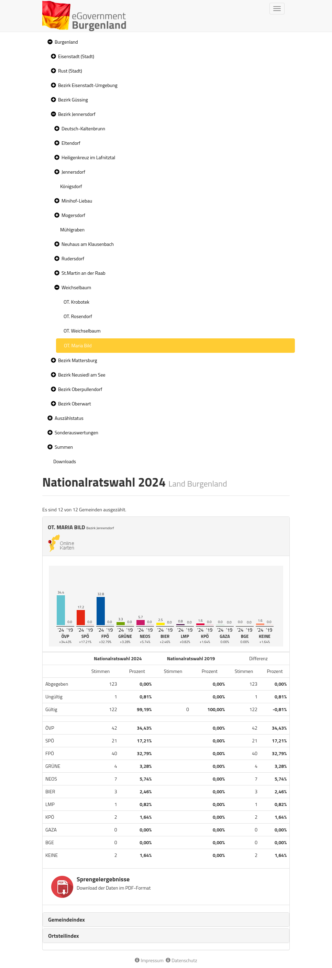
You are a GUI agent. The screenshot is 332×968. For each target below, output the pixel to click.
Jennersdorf (73, 171)
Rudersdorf (73, 258)
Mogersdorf (73, 215)
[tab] (166, 919)
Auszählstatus (69, 418)
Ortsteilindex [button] (63, 936)
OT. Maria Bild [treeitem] (78, 345)
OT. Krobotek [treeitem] (76, 301)
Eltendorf (71, 142)
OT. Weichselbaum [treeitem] (82, 330)
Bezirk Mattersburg (77, 360)
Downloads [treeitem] (64, 461)
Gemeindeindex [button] (66, 919)
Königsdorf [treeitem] (71, 186)
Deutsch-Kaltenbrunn (83, 128)
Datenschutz (181, 960)
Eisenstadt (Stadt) (76, 56)
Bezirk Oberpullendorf (80, 389)
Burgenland (66, 41)
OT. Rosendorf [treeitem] (78, 316)
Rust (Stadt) (70, 70)
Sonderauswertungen (76, 432)
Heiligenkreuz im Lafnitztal (88, 157)
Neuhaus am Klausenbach (88, 244)
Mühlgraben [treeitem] (72, 229)
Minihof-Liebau (77, 200)
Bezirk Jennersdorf (77, 114)
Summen (64, 446)
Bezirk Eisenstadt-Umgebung (88, 85)
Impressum (149, 960)
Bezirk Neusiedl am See (82, 374)
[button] (49, 42)
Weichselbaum (76, 287)
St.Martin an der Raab (84, 272)
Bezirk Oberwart (74, 403)
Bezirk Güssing (73, 99)
